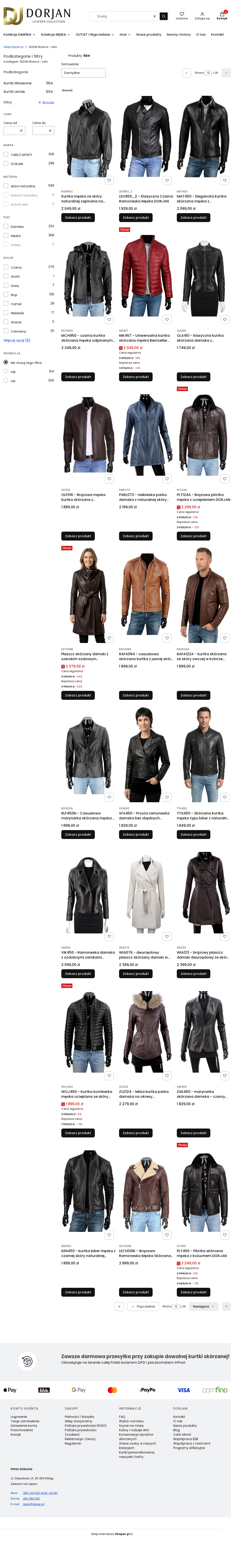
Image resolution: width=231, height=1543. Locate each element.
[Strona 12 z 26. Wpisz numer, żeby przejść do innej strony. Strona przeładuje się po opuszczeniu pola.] (208, 72)
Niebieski (17, 313)
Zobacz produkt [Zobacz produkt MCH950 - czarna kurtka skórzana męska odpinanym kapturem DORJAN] (78, 377)
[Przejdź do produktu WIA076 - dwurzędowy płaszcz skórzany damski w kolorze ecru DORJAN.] (146, 893)
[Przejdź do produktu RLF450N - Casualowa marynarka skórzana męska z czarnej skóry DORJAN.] (88, 753)
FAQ (122, 1416)
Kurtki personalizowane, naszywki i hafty (137, 1454)
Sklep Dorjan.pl (13, 47)
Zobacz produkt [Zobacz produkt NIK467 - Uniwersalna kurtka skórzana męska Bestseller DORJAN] (136, 377)
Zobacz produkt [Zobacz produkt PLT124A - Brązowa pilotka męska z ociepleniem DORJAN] (194, 536)
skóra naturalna (23, 186)
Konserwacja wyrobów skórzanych (136, 1436)
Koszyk (16, 1434)
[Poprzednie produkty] (143, 1306)
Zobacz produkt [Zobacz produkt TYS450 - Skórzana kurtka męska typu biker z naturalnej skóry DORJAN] (194, 834)
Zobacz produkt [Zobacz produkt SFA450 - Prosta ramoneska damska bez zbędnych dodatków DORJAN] (136, 834)
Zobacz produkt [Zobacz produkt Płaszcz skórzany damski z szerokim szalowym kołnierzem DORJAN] (78, 695)
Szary (15, 286)
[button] (164, 16)
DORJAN (17, 164)
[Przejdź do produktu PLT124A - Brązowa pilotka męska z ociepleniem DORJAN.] (204, 435)
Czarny (16, 267)
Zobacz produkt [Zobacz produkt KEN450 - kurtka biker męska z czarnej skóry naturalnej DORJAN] (78, 1292)
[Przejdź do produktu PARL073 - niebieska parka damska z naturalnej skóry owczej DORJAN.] (146, 435)
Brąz (14, 295)
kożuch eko (19, 204)
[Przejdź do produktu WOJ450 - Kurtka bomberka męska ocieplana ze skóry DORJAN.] (88, 1032)
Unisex (16, 245)
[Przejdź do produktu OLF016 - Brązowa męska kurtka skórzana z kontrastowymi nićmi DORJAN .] (88, 435)
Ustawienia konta (24, 1425)
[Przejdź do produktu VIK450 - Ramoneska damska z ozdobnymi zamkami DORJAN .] (88, 893)
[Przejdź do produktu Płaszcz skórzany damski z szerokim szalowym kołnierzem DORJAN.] (88, 594)
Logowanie (19, 1416)
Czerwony (18, 331)
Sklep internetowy (110, 1534)
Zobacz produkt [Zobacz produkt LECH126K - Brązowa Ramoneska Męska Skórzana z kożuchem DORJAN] (136, 1292)
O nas (177, 1421)
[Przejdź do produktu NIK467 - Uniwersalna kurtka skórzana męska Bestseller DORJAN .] (146, 276)
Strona (199, 73)
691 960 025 (25, 1498)
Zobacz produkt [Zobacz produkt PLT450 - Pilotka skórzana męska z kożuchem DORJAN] (194, 1292)
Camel (16, 304)
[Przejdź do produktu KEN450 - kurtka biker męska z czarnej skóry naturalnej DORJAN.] (88, 1191)
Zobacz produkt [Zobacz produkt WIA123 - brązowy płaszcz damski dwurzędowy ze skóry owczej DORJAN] (194, 974)
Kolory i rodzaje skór (134, 1430)
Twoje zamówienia (25, 1421)
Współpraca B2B (185, 1439)
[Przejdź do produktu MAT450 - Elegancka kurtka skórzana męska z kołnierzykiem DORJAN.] (204, 136)
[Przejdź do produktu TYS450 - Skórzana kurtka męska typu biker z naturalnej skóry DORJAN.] (204, 753)
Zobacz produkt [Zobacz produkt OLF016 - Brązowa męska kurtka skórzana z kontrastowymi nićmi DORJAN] (78, 536)
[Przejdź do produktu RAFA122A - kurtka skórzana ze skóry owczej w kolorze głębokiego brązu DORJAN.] (204, 594)
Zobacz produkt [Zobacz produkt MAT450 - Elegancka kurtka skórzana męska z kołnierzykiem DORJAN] (194, 217)
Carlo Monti (182, 1434)
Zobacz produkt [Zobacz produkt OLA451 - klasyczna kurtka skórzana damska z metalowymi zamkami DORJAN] (194, 377)
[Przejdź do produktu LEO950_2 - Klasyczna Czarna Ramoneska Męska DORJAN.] (146, 136)
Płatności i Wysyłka (79, 1416)
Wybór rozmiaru (131, 1421)
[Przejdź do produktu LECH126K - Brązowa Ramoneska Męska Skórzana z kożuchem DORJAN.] (146, 1191)
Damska (17, 227)
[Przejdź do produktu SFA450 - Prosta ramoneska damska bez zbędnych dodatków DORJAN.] (146, 753)
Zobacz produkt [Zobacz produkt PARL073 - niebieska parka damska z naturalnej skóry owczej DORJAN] (136, 536)
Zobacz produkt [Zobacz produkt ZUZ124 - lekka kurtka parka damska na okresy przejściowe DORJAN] (136, 1133)
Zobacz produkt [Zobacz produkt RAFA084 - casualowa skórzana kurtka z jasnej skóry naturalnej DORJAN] (136, 695)
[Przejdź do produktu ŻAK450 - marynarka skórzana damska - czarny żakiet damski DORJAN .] (204, 1032)
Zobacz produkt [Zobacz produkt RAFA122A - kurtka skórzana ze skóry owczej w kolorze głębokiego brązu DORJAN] (194, 695)
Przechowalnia (22, 1430)
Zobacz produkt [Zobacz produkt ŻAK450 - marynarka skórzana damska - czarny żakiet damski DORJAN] (194, 1133)
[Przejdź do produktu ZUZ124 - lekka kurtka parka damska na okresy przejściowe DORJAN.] (146, 1032)
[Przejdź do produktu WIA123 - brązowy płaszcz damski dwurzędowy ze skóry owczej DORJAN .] (204, 893)
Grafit (15, 276)
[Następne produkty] (204, 1306)
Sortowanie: (70, 64)
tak (13, 372)
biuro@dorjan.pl (27, 1504)
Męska (16, 236)
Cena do (39, 123)
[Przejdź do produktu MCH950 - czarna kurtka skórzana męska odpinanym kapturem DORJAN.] (88, 276)
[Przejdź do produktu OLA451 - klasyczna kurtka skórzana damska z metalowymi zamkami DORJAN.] (204, 276)
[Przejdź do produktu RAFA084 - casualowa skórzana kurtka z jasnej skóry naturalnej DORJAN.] (146, 594)
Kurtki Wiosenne (28, 83)
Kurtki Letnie (28, 91)
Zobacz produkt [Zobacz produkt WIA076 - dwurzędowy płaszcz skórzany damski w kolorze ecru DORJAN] (136, 974)
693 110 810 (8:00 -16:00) (34, 1493)
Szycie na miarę (131, 1425)
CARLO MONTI (21, 155)
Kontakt (179, 1416)
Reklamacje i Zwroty (80, 1439)
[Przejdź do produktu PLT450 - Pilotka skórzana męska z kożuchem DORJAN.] (204, 1191)
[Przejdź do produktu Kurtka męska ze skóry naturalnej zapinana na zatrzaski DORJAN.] (88, 136)
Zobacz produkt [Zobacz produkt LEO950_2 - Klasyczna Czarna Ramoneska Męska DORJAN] (136, 217)
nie (13, 381)
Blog (176, 1430)
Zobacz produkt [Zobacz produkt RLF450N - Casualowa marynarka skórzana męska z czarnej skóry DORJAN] (78, 834)
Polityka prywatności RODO (86, 1425)
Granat (16, 322)
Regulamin (73, 1443)
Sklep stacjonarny (78, 1421)
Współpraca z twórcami (191, 1443)
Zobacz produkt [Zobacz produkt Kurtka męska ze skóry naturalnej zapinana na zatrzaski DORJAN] (78, 217)
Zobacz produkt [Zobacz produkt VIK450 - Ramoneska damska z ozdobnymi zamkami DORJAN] (78, 974)
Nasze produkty (185, 1425)
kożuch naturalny (24, 195)
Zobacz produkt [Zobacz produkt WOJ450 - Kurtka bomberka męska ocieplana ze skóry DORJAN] (78, 1133)
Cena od (10, 123)
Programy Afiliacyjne (189, 1448)
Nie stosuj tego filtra (26, 363)
